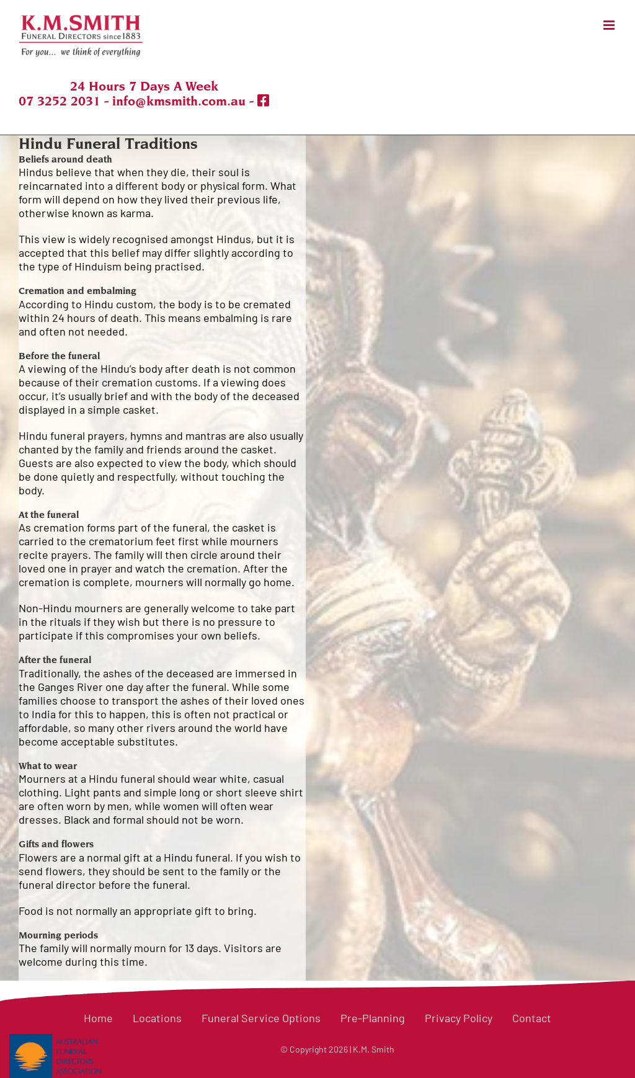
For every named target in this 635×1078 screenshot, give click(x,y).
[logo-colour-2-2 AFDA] (55, 1040)
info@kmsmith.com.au (179, 101)
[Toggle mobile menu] (609, 25)
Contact (531, 1018)
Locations (157, 1018)
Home (98, 1018)
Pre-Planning (372, 1018)
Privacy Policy (458, 1018)
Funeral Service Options (261, 1018)
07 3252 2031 (59, 101)
